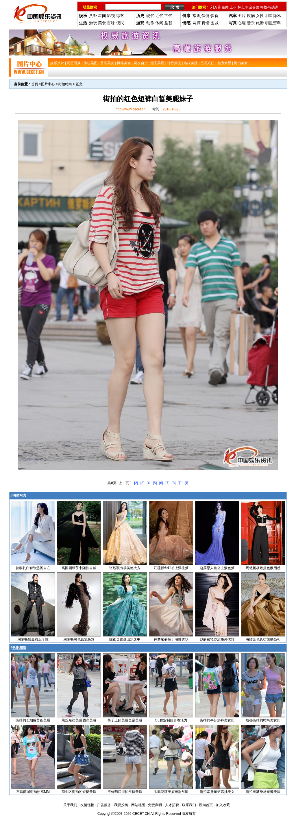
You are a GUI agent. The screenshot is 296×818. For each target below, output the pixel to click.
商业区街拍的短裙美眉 (79, 792)
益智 (168, 23)
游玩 (93, 23)
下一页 (183, 483)
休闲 (159, 23)
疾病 (251, 15)
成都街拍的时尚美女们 (263, 720)
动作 (150, 23)
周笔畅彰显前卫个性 (33, 639)
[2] (136, 483)
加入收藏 (223, 805)
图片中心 (48, 84)
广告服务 (104, 805)
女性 (260, 15)
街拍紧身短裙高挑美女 (217, 792)
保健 (205, 15)
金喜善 (254, 7)
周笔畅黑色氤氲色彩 (79, 639)
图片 (242, 15)
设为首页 (206, 805)
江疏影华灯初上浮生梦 (171, 568)
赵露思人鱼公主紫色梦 (217, 568)
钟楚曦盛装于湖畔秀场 (171, 639)
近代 (159, 15)
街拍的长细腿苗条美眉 (33, 720)
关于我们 (70, 805)
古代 (168, 15)
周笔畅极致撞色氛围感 (263, 568)
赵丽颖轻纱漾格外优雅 (217, 639)
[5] (155, 483)
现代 (150, 15)
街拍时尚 (65, 84)
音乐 (251, 23)
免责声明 (155, 805)
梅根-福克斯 (269, 7)
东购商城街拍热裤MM (33, 792)
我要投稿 (121, 805)
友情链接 (87, 805)
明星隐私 (273, 15)
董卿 (225, 7)
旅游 (260, 23)
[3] (142, 483)
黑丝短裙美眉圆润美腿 (79, 720)
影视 (111, 15)
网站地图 (138, 805)
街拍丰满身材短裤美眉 (263, 792)
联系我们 (189, 805)
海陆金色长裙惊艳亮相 (263, 639)
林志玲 (243, 7)
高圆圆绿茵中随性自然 (79, 568)
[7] (167, 483)
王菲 (233, 7)
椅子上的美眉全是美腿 (125, 720)
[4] (148, 483)
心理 (242, 23)
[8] (173, 483)
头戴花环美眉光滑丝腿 (171, 792)
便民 (120, 23)
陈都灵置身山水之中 (124, 639)
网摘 (197, 23)
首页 (34, 84)
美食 (102, 23)
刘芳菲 (215, 7)
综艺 (120, 15)
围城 (214, 23)
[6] (161, 483)
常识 (197, 15)
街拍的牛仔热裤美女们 (217, 720)
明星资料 (273, 23)
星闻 (102, 15)
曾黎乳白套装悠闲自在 (33, 568)
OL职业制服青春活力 (171, 720)
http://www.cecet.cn (130, 109)
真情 (205, 23)
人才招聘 (172, 805)
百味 (111, 23)
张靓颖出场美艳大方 (124, 568)
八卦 (93, 15)
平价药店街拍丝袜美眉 (125, 792)
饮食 (214, 15)
